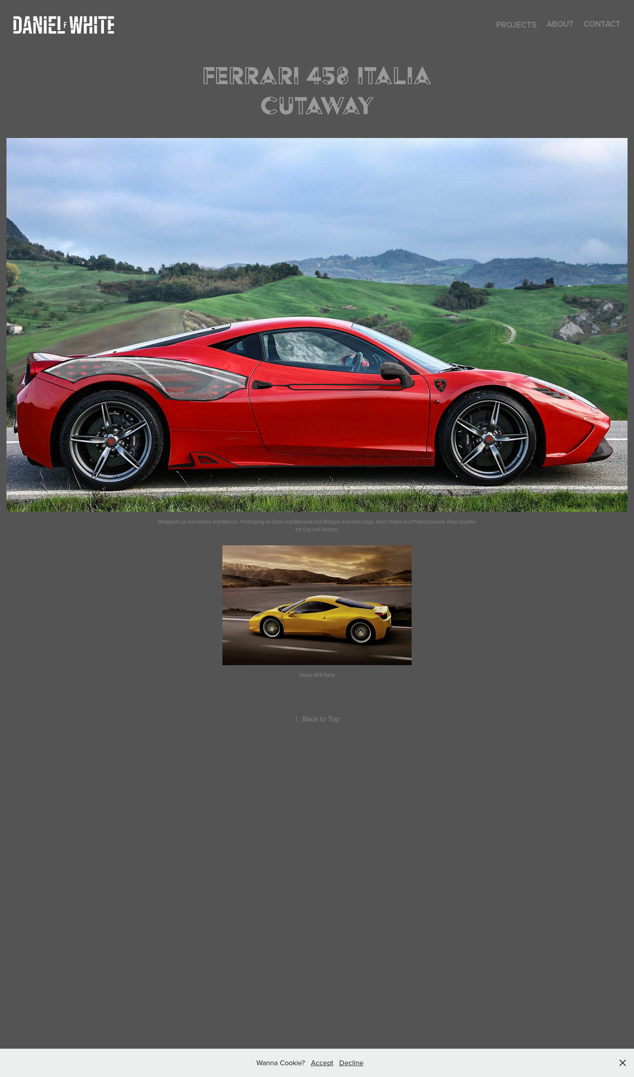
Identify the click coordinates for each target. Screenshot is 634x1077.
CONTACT (602, 24)
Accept (322, 1063)
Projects (516, 24)
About (560, 24)
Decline (351, 1063)
